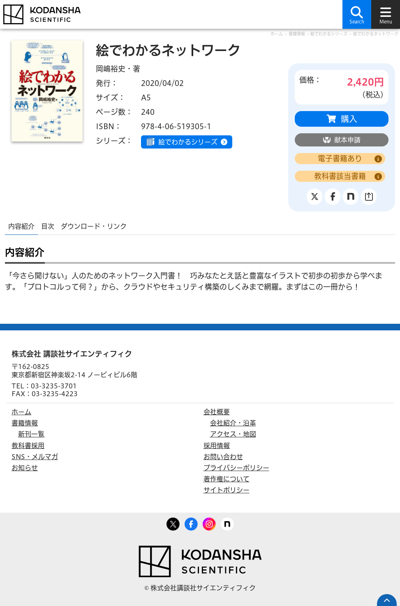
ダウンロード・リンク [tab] (94, 226)
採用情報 (216, 445)
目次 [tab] (47, 226)
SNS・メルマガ (35, 456)
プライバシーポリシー (236, 467)
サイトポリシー (226, 490)
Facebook (191, 522)
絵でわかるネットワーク (375, 34)
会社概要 (216, 412)
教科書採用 (28, 445)
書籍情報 (297, 34)
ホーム (277, 34)
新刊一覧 (31, 434)
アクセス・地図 (233, 434)
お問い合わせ (223, 456)
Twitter (173, 522)
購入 (349, 119)
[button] (356, 14)
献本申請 (347, 140)
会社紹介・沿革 (233, 423)
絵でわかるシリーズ (328, 34)
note (227, 522)
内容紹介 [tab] (21, 226)
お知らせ (25, 467)
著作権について (226, 479)
